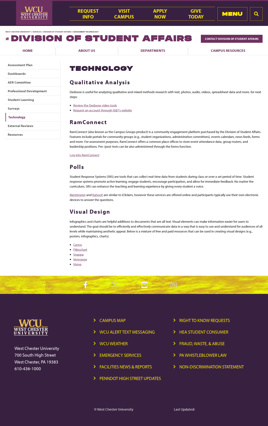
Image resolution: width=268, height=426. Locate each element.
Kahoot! (97, 195)
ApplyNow (160, 14)
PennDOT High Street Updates (130, 378)
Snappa (78, 254)
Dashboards (17, 74)
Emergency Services (120, 355)
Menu (232, 14)
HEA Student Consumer (203, 332)
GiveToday (196, 14)
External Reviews (20, 126)
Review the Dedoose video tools (95, 105)
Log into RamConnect (84, 155)
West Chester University (18, 31)
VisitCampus (124, 14)
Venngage (80, 259)
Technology (16, 117)
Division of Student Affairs (57, 31)
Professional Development (27, 91)
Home (28, 50)
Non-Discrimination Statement (211, 366)
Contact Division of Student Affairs (232, 39)
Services (37, 31)
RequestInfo (88, 14)
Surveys (14, 108)
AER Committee (19, 82)
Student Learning (21, 100)
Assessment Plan (20, 65)
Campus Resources (228, 50)
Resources (15, 134)
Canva (77, 245)
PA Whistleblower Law (203, 355)
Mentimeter (78, 195)
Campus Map (113, 320)
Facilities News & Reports (126, 366)
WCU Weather (114, 343)
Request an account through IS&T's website (102, 110)
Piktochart (80, 250)
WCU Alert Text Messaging (127, 332)
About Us (86, 50)
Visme (77, 264)
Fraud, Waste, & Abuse (202, 343)
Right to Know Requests (204, 320)
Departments (153, 50)
